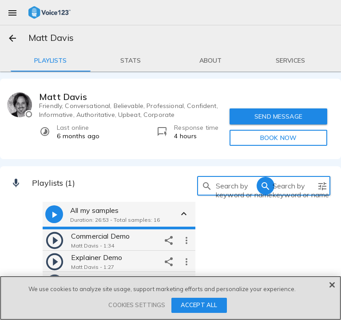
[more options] (186, 240)
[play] (54, 240)
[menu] (12, 12)
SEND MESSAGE (278, 116)
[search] (207, 186)
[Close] (332, 284)
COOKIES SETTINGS (136, 304)
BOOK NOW (278, 138)
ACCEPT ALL (199, 304)
